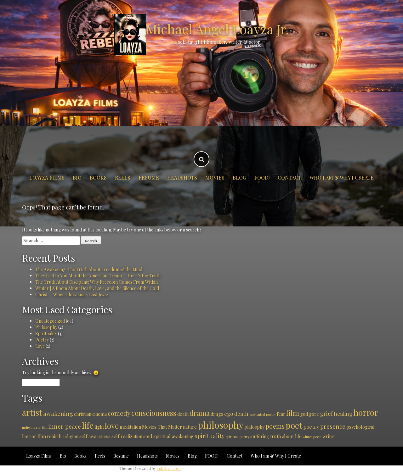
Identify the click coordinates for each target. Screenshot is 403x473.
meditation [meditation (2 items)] (130, 427)
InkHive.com (169, 468)
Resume (149, 177)
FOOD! (262, 177)
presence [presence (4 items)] (332, 426)
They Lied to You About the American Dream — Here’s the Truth (98, 276)
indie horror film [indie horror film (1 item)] (35, 427)
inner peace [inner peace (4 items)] (64, 426)
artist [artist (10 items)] (32, 412)
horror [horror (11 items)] (365, 412)
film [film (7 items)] (292, 413)
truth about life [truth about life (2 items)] (286, 436)
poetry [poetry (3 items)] (311, 426)
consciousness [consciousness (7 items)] (153, 413)
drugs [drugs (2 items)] (217, 414)
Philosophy (46, 327)
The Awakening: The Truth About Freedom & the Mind (88, 269)
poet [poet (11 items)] (294, 425)
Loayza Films (47, 177)
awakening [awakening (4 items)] (58, 413)
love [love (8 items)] (112, 425)
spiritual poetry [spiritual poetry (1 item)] (237, 436)
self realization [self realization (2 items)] (126, 436)
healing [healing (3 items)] (343, 413)
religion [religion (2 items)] (70, 436)
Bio (77, 177)
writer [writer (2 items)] (328, 436)
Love (40, 346)
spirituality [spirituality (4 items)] (210, 435)
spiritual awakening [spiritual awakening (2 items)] (173, 436)
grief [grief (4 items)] (326, 413)
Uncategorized (50, 321)
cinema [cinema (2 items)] (99, 414)
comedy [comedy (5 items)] (119, 413)
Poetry (42, 340)
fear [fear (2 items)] (281, 414)
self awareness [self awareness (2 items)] (95, 436)
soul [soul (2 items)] (147, 436)
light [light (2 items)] (99, 427)
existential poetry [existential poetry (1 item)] (262, 414)
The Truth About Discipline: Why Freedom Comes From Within (96, 282)
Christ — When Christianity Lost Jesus (72, 295)
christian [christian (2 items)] (82, 414)
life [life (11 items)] (88, 425)
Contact (289, 177)
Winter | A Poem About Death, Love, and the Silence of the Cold (97, 288)
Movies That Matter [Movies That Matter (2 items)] (162, 427)
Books (98, 177)
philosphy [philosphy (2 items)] (254, 427)
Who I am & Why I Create (341, 177)
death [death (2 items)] (183, 414)
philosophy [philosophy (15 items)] (220, 425)
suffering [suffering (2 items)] (259, 436)
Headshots (182, 177)
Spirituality (46, 334)
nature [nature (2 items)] (190, 427)
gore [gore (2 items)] (314, 414)
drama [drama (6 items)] (200, 413)
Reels (122, 177)
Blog (239, 177)
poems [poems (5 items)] (275, 426)
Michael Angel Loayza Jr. (217, 29)
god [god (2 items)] (304, 414)
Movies (214, 177)
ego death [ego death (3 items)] (236, 413)
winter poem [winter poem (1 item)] (312, 436)
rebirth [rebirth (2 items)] (54, 436)
